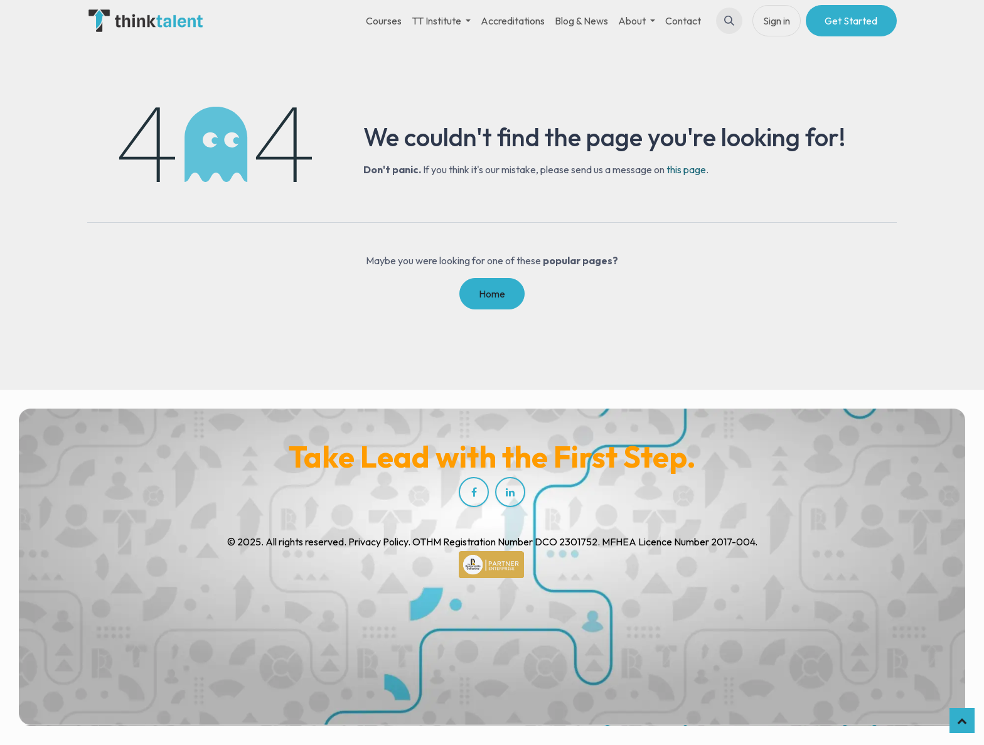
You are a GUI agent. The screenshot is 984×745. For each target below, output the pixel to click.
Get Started (851, 20)
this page (686, 169)
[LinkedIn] (510, 492)
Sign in (776, 20)
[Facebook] (474, 492)
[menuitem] (384, 20)
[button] (729, 21)
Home (492, 293)
